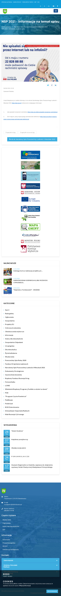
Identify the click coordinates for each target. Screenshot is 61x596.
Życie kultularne (11, 353)
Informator (6, 539)
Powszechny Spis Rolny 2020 (15, 360)
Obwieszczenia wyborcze (14, 331)
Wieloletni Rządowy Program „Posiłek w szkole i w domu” (26, 389)
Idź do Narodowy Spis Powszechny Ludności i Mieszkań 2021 (32, 139)
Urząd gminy (9, 346)
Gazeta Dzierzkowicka (13, 375)
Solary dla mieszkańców (14, 339)
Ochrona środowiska (13, 328)
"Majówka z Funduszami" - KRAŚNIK (26, 290)
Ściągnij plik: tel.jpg (10, 132)
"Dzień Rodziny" (17, 431)
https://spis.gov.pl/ (16, 103)
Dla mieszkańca (11, 349)
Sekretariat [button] (8, 560)
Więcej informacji (25, 585)
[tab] (30, 560)
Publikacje (9, 400)
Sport (7, 310)
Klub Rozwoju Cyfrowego (14, 414)
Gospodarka (9, 321)
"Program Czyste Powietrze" (15, 396)
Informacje (9, 335)
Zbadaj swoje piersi (18, 448)
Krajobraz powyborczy (19, 439)
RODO (4, 546)
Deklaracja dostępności (10, 549)
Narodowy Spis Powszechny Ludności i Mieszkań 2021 (31, 27)
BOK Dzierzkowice (12, 407)
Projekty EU (9, 324)
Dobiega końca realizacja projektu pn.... (28, 271)
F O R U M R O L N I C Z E (20, 456)
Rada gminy (9, 313)
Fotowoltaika (10, 382)
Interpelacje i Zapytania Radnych (17, 411)
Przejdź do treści (27, 2)
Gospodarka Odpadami (14, 342)
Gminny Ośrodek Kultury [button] (10, 566)
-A (40, 6)
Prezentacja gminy (8, 543)
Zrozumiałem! (52, 591)
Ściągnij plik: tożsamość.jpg (27, 132)
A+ (49, 6)
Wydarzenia (9, 357)
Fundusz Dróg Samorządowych (16, 364)
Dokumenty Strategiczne (14, 371)
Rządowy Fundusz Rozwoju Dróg (17, 378)
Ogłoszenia (9, 317)
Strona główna (7, 2)
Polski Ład (9, 403)
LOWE (7, 385)
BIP (35, 2)
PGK (6, 393)
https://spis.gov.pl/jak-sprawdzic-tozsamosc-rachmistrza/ (43, 112)
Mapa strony (17, 2)
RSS (38, 2)
